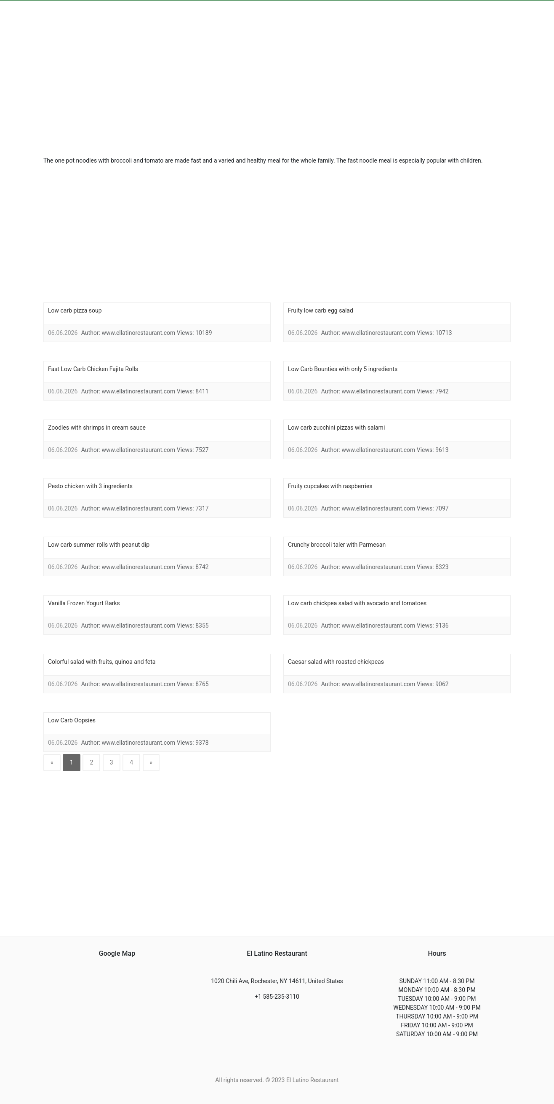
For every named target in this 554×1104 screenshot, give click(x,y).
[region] (277, 232)
